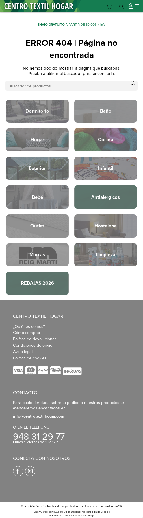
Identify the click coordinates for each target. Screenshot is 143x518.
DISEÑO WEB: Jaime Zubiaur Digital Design (56, 511)
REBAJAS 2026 (37, 283)
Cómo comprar (26, 332)
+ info (102, 24)
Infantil (105, 168)
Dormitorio (37, 110)
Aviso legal (23, 351)
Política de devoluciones (35, 339)
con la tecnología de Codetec (94, 511)
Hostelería (105, 225)
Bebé (37, 197)
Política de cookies (30, 358)
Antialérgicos (105, 197)
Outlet (37, 225)
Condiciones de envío (32, 345)
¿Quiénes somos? (29, 326)
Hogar (37, 139)
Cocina (105, 139)
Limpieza (105, 254)
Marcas (37, 254)
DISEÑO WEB (56, 515)
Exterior (37, 168)
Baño (106, 110)
